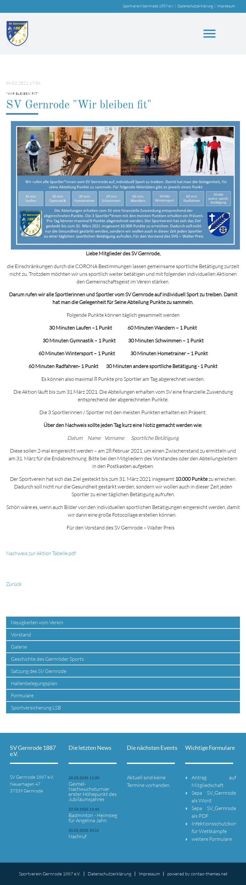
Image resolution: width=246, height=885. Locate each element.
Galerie (19, 646)
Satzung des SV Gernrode (38, 671)
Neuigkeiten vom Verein (37, 622)
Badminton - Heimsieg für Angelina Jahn (93, 818)
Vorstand (21, 634)
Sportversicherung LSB (36, 707)
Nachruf (77, 836)
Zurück (14, 584)
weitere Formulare (212, 839)
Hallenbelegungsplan (34, 683)
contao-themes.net (209, 873)
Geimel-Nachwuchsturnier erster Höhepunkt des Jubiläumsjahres (93, 791)
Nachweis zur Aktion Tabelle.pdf (41, 553)
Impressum (226, 6)
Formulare (22, 695)
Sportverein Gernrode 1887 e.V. (148, 6)
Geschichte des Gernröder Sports (47, 659)
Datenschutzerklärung (195, 6)
